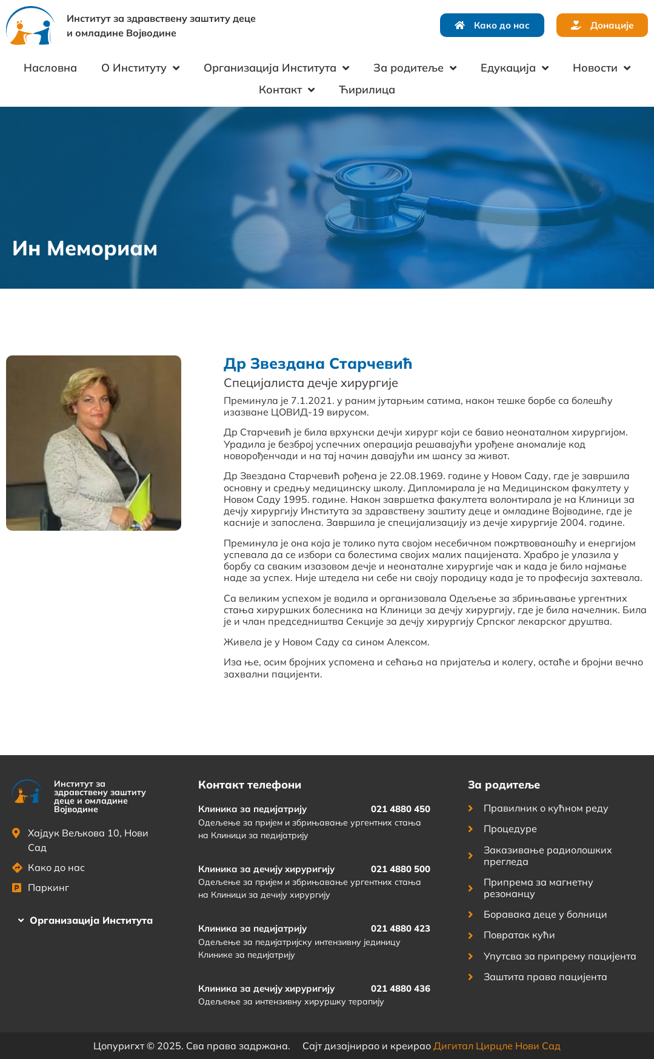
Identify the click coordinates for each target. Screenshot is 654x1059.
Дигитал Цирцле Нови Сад (497, 1046)
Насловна (50, 68)
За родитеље (414, 68)
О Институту (140, 68)
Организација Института (276, 68)
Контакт (287, 90)
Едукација (515, 68)
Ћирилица (367, 89)
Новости (601, 68)
